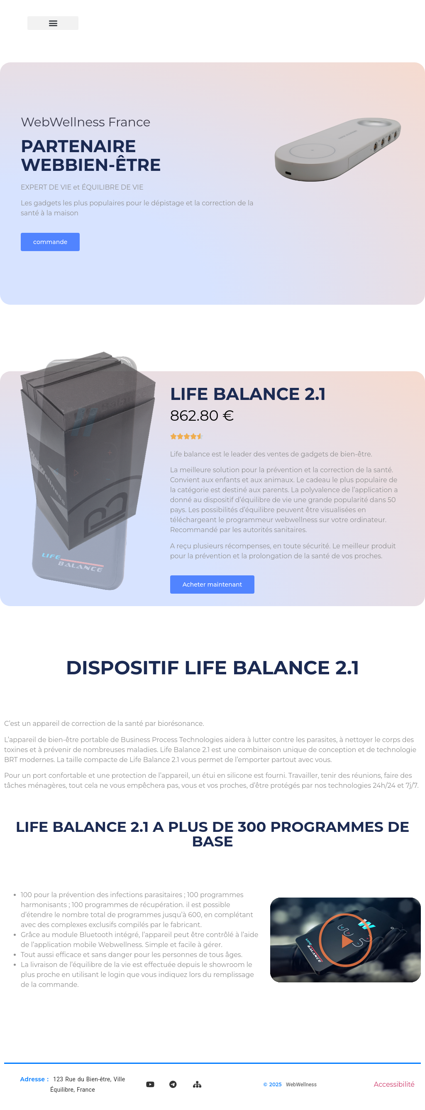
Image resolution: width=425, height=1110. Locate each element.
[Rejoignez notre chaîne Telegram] (173, 1084)
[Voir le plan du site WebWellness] (197, 1084)
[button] (52, 23)
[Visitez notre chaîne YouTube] (150, 1084)
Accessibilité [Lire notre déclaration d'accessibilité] (394, 1084)
